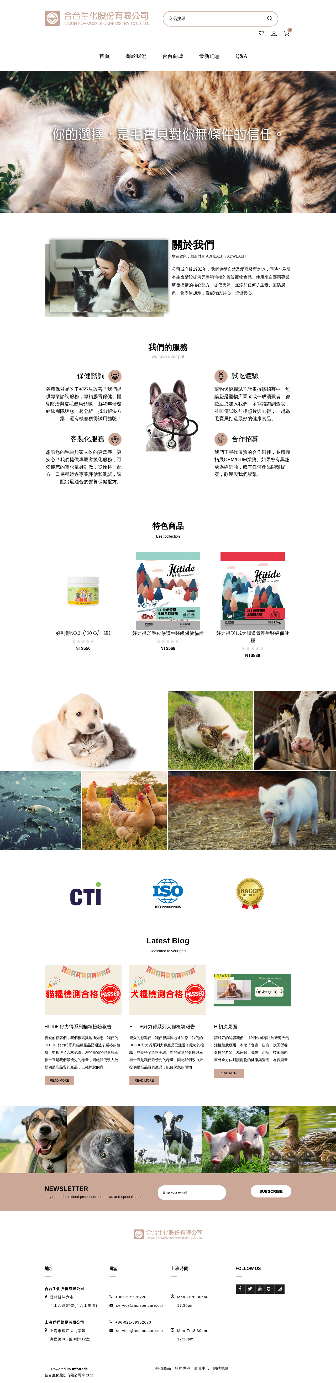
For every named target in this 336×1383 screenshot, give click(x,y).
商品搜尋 (270, 18)
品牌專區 (182, 1369)
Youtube (260, 1289)
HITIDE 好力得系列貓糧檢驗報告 (80, 1027)
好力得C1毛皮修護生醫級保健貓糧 (168, 634)
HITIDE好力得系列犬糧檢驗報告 (163, 1027)
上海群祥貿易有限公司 (64, 1323)
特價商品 (163, 1369)
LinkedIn (240, 1298)
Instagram (280, 1289)
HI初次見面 (226, 1027)
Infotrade (80, 1369)
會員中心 (202, 1369)
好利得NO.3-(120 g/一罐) (83, 634)
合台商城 (172, 57)
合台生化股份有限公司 (64, 1289)
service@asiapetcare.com (140, 1306)
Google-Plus (270, 1289)
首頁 (104, 57)
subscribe (268, 1192)
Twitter (250, 1289)
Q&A (241, 57)
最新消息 (209, 57)
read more (59, 1081)
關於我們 (135, 57)
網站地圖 (221, 1369)
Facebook (240, 1289)
